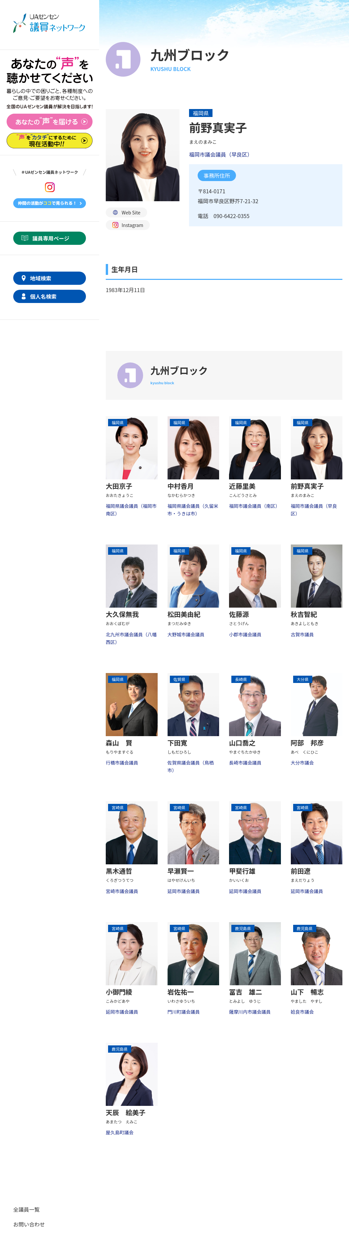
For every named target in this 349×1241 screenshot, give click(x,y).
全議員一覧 (26, 1209)
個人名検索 (43, 296)
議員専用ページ (50, 238)
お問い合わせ (29, 1224)
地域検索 (40, 278)
